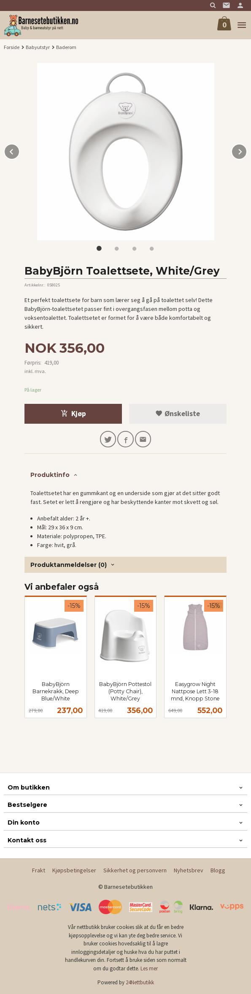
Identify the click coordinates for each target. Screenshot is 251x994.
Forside (11, 47)
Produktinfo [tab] (50, 475)
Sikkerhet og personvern (135, 870)
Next (246, 150)
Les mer (149, 968)
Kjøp (73, 413)
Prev (19, 150)
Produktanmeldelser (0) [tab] (68, 565)
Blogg (218, 870)
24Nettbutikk (140, 982)
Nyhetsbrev (188, 870)
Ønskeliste (177, 413)
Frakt (38, 870)
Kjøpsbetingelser (74, 870)
